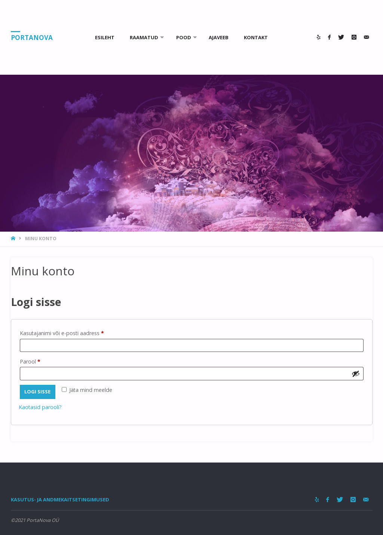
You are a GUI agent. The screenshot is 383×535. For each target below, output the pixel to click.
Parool (39, 360)
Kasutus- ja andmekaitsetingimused (60, 499)
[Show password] (356, 373)
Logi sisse (37, 391)
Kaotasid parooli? (40, 407)
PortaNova (32, 37)
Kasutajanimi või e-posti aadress (71, 332)
